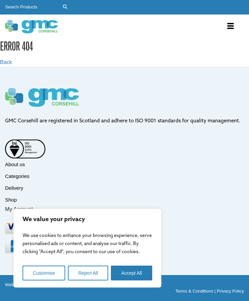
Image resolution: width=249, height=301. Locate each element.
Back (6, 62)
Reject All (88, 273)
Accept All (131, 273)
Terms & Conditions (194, 291)
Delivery (14, 188)
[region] (87, 248)
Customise (44, 273)
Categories (17, 176)
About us (15, 164)
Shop (11, 200)
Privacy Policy (230, 291)
